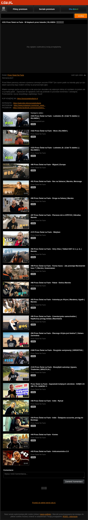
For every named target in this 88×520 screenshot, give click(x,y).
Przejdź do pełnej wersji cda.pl (44, 503)
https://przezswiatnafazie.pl (27, 99)
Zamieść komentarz (74, 481)
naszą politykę (45, 514)
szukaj (81, 16)
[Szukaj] (37, 15)
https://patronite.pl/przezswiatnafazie (27, 103)
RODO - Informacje (70, 517)
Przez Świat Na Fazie (15, 75)
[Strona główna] (7, 3)
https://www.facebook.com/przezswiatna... (29, 108)
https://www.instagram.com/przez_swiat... (29, 105)
